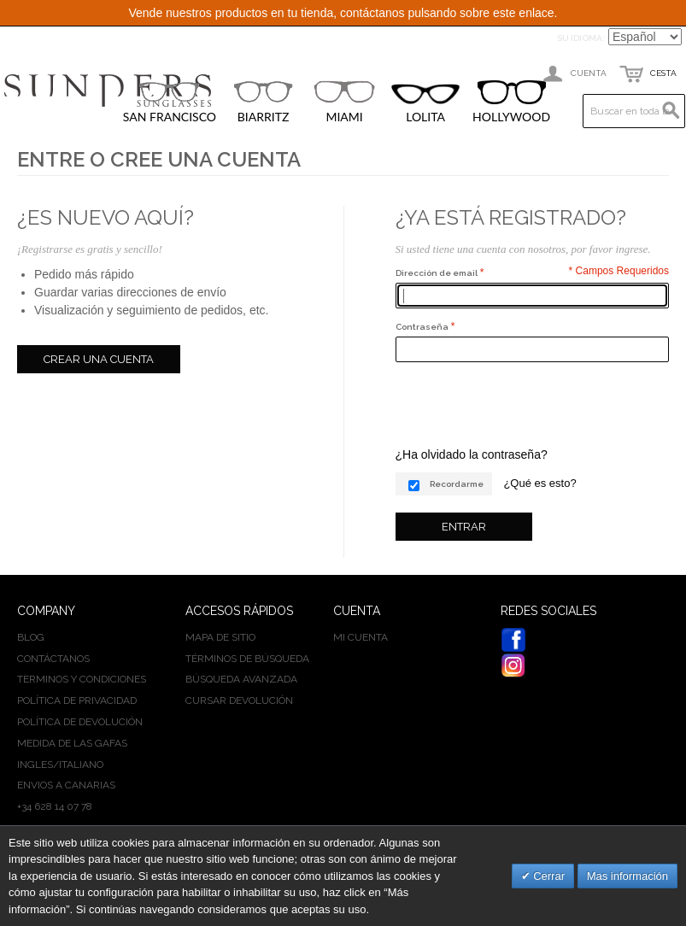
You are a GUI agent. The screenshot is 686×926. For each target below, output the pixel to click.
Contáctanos (53, 659)
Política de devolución (80, 722)
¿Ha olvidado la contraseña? (472, 454)
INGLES (35, 765)
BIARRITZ (263, 101)
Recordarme (457, 484)
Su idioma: (581, 38)
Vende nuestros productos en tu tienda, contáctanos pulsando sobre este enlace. (342, 13)
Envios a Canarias (66, 785)
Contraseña (422, 326)
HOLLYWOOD (511, 102)
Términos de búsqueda (247, 659)
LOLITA (425, 104)
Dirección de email (437, 273)
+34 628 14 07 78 (54, 806)
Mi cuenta (360, 637)
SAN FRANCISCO (169, 101)
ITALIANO (81, 765)
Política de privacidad (77, 700)
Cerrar (548, 876)
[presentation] (525, 404)
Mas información (627, 876)
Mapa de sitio (220, 637)
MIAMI (344, 101)
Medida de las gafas (72, 743)
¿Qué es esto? (539, 483)
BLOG (30, 637)
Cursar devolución (239, 700)
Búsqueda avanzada (241, 679)
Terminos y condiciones (81, 679)
